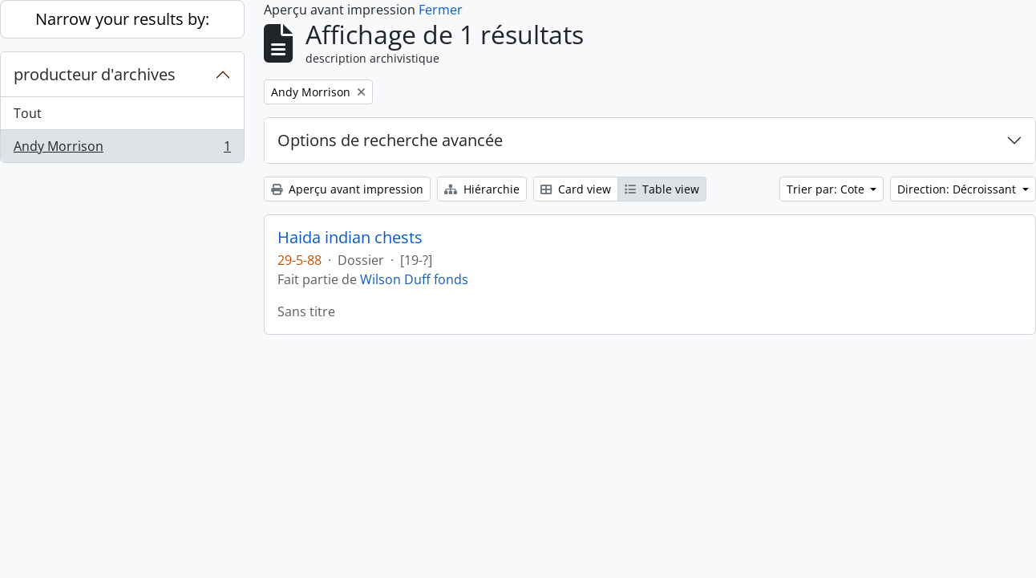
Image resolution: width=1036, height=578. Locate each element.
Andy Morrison (122, 149)
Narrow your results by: (122, 19)
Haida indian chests (350, 237)
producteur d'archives (95, 74)
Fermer (441, 9)
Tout (28, 113)
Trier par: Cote (827, 189)
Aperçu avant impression (347, 189)
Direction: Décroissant (958, 189)
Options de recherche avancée (390, 140)
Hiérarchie (482, 189)
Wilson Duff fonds (414, 279)
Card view (575, 189)
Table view (662, 189)
